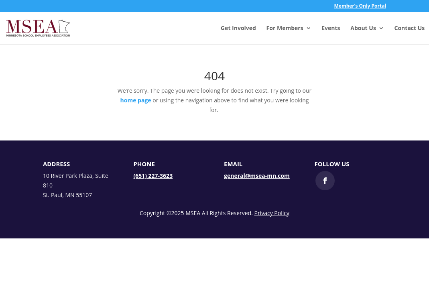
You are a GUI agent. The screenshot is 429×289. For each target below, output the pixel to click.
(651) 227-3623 (153, 175)
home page (135, 100)
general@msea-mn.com (257, 175)
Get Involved (238, 28)
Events (330, 28)
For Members (284, 28)
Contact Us (409, 28)
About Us (363, 28)
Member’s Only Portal (360, 6)
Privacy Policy (271, 213)
